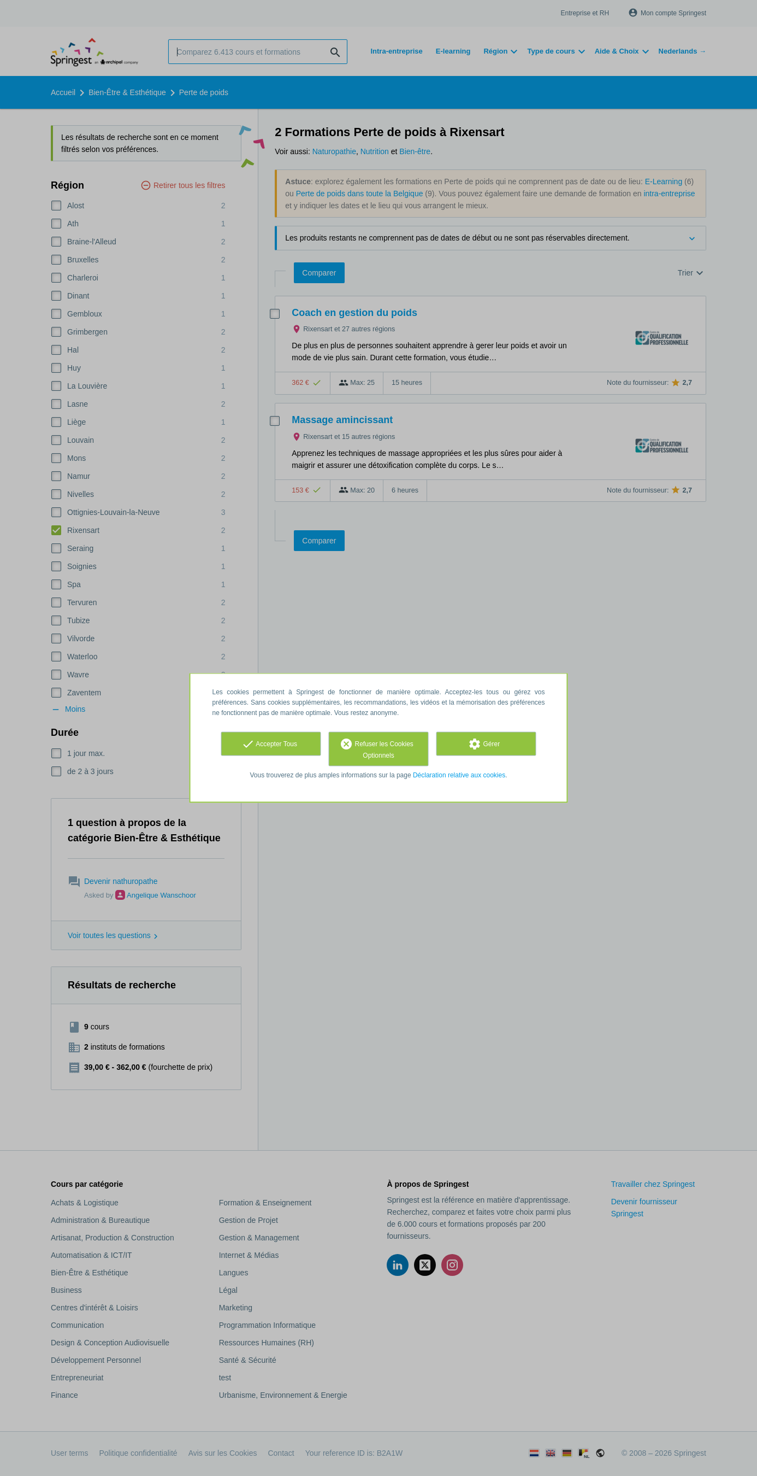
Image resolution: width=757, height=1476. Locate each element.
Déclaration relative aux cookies (459, 775)
